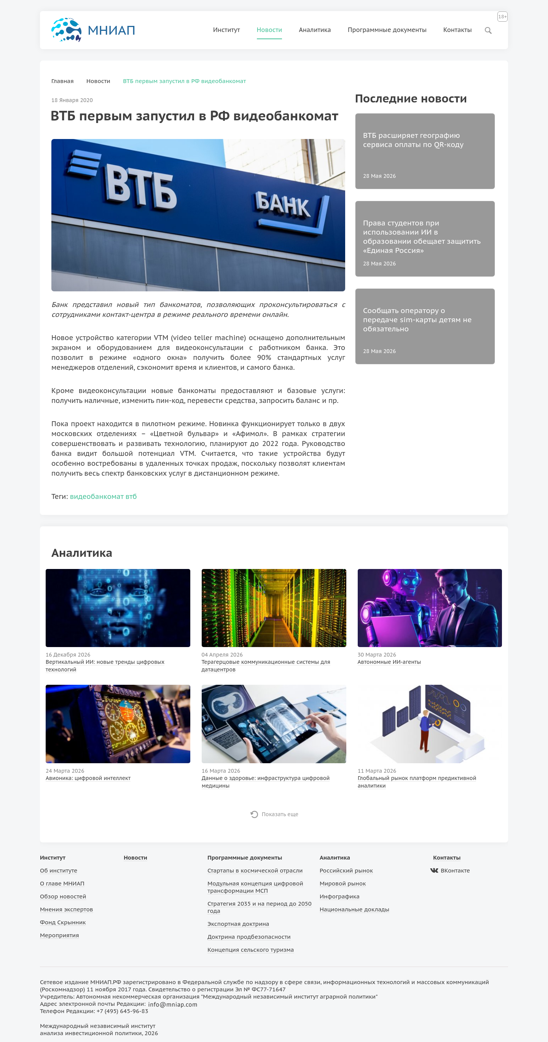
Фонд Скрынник (63, 922)
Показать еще (280, 814)
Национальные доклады (354, 909)
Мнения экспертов (66, 909)
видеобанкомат (97, 496)
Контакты (457, 30)
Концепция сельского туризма (250, 949)
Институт (226, 30)
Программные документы (387, 30)
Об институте (58, 870)
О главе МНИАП (62, 883)
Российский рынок (346, 870)
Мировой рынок (343, 883)
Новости (269, 30)
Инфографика (340, 896)
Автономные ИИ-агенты (389, 661)
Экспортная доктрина (238, 923)
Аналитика (315, 30)
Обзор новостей (63, 896)
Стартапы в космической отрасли (255, 870)
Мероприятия (59, 935)
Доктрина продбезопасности (249, 936)
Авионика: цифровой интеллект (88, 778)
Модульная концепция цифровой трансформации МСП (255, 887)
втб (131, 496)
